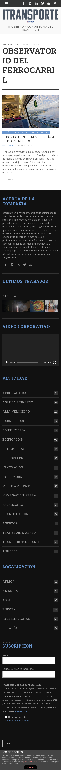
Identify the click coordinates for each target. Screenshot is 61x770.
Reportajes (43, 132)
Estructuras (14, 449)
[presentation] (27, 731)
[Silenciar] (49, 362)
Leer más (8, 179)
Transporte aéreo (19, 533)
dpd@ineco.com (21, 711)
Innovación (12, 467)
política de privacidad (18, 720)
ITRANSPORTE (9, 145)
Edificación (13, 439)
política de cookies (31, 762)
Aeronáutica (14, 393)
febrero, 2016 (25, 145)
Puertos (9, 523)
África (8, 581)
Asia (6, 600)
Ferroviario (28, 132)
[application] (30, 350)
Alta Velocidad (16, 411)
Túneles (10, 551)
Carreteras (13, 421)
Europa (16, 132)
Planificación (15, 514)
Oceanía (10, 628)
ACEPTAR (30, 767)
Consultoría (13, 430)
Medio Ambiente (17, 486)
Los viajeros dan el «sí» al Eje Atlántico (29, 139)
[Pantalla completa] (54, 362)
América (10, 591)
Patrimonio (12, 505)
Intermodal (13, 477)
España (7, 132)
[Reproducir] (6, 362)
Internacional (16, 619)
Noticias (10, 296)
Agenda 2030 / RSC (17, 402)
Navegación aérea (19, 495)
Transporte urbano (20, 542)
